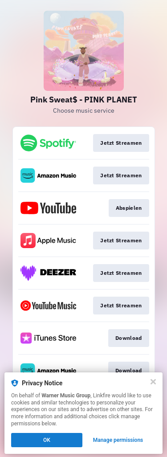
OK (46, 440)
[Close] (153, 382)
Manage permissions (118, 440)
